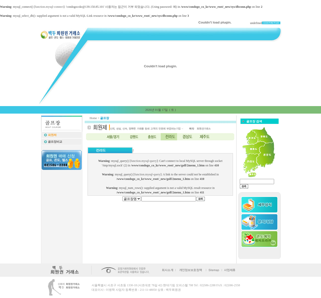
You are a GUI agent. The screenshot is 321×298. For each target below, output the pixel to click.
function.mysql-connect (49, 7)
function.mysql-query (144, 161)
